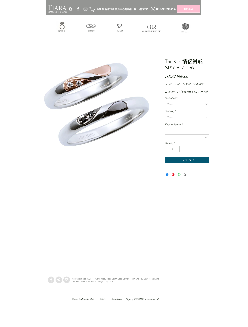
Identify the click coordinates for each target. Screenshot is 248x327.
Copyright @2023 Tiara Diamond (142, 299)
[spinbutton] (172, 149)
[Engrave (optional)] (187, 131)
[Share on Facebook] (167, 174)
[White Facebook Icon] (78, 9)
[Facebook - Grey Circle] (51, 280)
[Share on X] (185, 174)
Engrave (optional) (174, 124)
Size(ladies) (171, 98)
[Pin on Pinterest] (173, 174)
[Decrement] (168, 149)
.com (110, 281)
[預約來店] (188, 9)
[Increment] (177, 149)
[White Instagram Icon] (85, 9)
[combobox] (187, 104)
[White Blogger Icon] (70, 9)
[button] (92, 9)
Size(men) (170, 111)
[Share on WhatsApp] (179, 174)
